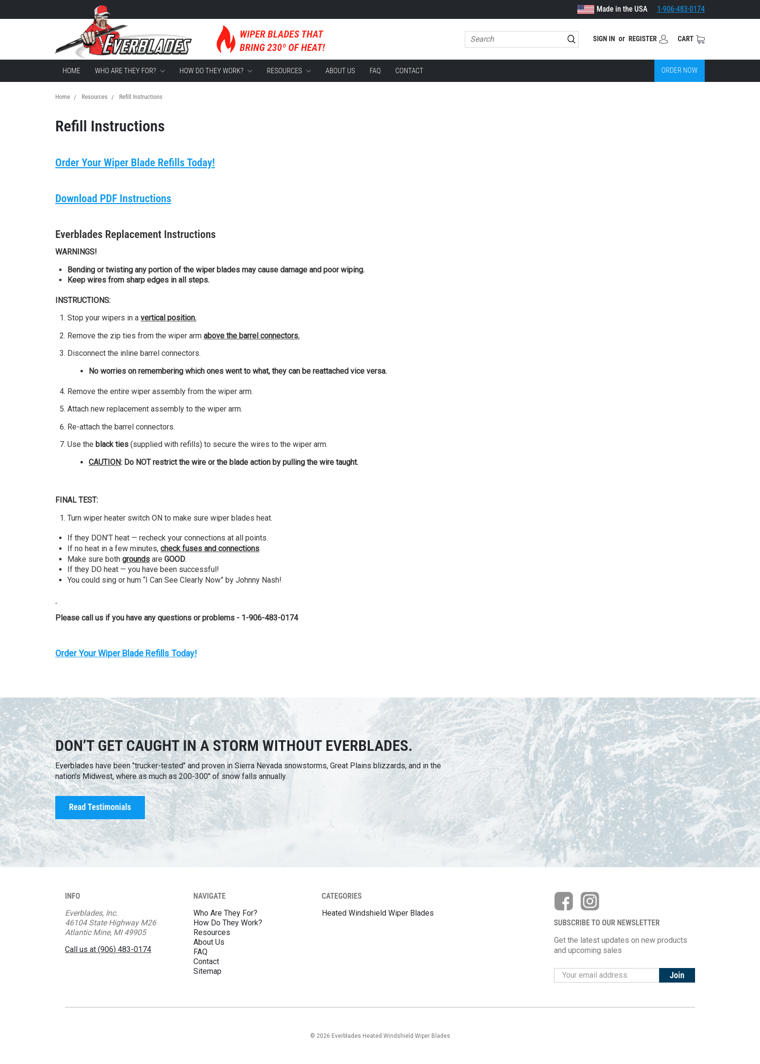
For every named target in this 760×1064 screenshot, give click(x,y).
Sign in (598, 39)
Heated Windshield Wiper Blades (378, 913)
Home (71, 70)
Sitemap (207, 971)
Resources (289, 70)
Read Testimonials (100, 807)
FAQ (374, 70)
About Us (340, 70)
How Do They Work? (215, 70)
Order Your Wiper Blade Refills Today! (135, 162)
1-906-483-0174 (681, 9)
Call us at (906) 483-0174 (108, 949)
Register (639, 39)
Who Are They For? (130, 70)
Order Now (679, 70)
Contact (410, 70)
